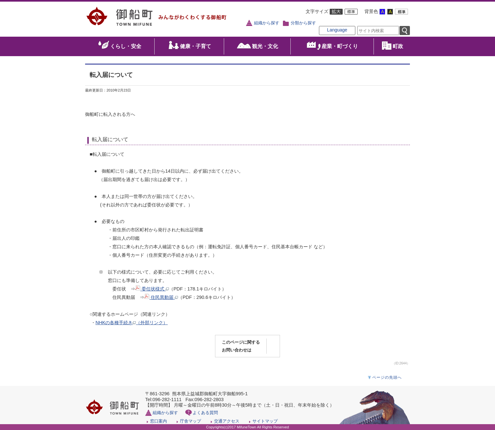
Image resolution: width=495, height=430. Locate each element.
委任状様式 (152, 288)
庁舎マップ (190, 421)
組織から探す (266, 23)
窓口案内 (158, 421)
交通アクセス (226, 421)
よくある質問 (205, 412)
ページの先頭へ (387, 377)
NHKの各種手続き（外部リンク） (131, 322)
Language (337, 29)
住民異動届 (161, 297)
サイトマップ (265, 421)
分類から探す (303, 23)
